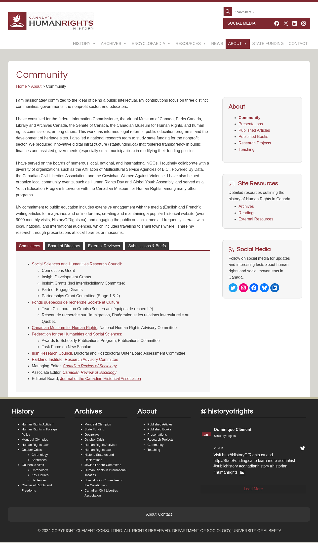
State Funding (268, 44)
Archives (114, 44)
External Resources (255, 219)
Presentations (250, 124)
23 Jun (218, 449)
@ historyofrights (226, 412)
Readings (246, 213)
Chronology (40, 456)
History (84, 44)
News (217, 44)
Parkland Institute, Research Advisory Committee (75, 360)
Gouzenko (91, 435)
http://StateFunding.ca (233, 461)
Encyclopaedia (151, 44)
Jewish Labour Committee (102, 466)
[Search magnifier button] (228, 11)
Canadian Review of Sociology (90, 366)
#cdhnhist (286, 461)
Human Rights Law (35, 446)
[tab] (29, 246)
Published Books (253, 137)
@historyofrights (225, 437)
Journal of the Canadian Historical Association (100, 379)
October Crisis (32, 451)
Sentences (39, 461)
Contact (298, 44)
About (237, 44)
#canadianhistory (254, 467)
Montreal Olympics (35, 441)
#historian (278, 467)
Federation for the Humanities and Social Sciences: (77, 335)
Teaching (246, 150)
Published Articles (254, 131)
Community (249, 118)
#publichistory (226, 467)
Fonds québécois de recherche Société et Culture (75, 303)
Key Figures (40, 476)
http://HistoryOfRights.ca (243, 456)
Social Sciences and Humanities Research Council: (77, 264)
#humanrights (226, 473)
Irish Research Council (52, 354)
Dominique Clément (232, 430)
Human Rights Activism (38, 425)
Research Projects (254, 143)
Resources (191, 44)
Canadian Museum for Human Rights (64, 328)
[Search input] (271, 11)
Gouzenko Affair (33, 466)
